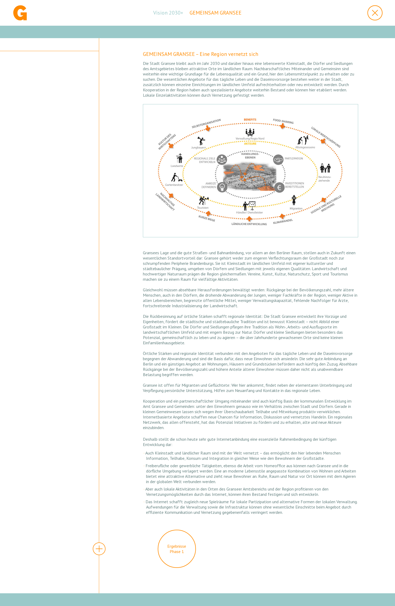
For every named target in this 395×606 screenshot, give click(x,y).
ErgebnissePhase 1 (176, 548)
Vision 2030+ (168, 12)
